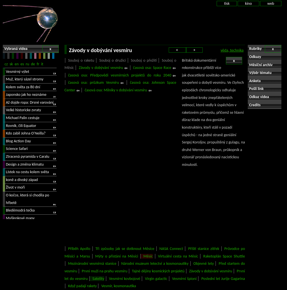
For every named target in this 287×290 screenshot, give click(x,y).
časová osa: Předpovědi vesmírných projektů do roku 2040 (119, 75)
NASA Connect (171, 248)
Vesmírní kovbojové (124, 278)
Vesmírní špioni (184, 278)
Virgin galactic (156, 278)
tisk (227, 3)
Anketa (255, 80)
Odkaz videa (259, 96)
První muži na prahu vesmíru (105, 271)
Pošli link (256, 88)
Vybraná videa (31, 49)
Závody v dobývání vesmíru (101, 67)
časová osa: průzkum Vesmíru (93, 82)
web (270, 3)
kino (248, 3)
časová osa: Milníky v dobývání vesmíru (116, 90)
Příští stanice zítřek (203, 248)
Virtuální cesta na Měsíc (178, 256)
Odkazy (255, 56)
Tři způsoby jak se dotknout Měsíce (125, 248)
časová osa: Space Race (152, 67)
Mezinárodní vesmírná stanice (92, 263)
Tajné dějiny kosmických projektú (158, 271)
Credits (255, 105)
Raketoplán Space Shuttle (224, 256)
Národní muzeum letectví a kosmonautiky (155, 263)
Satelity (98, 278)
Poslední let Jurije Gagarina (223, 278)
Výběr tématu (260, 72)
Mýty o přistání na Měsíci (116, 256)
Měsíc (148, 256)
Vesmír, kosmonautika (118, 286)
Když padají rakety (82, 286)
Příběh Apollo (79, 248)
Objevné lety (203, 263)
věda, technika (232, 50)
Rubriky (265, 49)
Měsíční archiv (260, 64)
